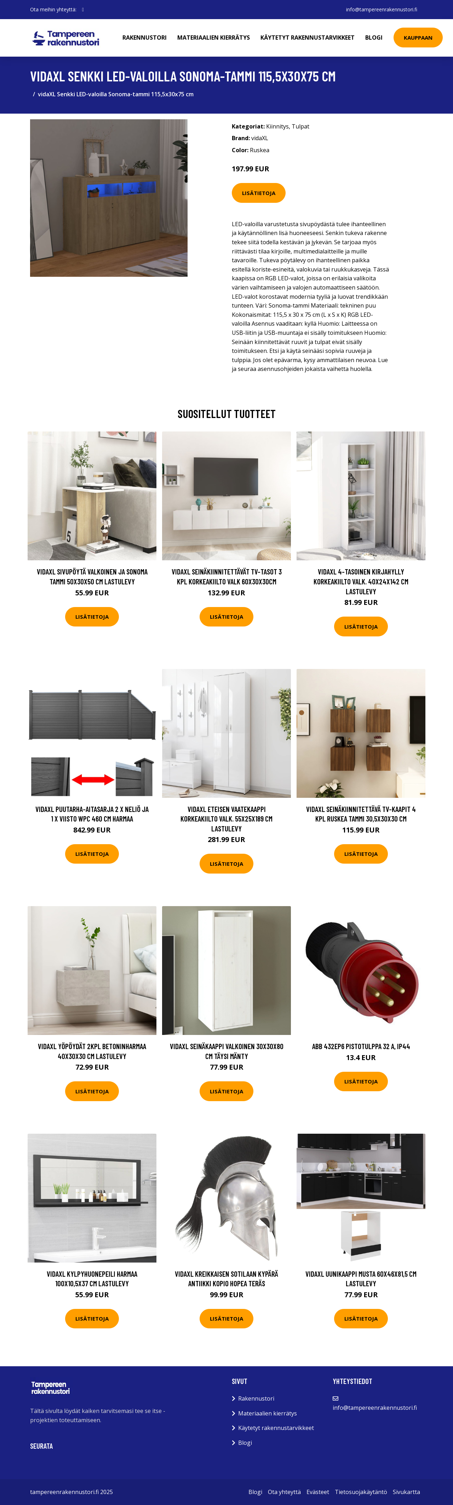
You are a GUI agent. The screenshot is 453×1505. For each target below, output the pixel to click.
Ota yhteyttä (284, 1492)
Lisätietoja (258, 192)
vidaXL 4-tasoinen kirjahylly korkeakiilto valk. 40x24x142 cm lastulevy (361, 581)
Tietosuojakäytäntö (361, 1492)
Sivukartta (406, 1492)
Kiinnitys (277, 126)
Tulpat (300, 126)
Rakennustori (144, 37)
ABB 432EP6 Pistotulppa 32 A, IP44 (361, 1046)
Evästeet (317, 1492)
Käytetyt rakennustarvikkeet (307, 37)
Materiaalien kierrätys (213, 37)
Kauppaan (418, 37)
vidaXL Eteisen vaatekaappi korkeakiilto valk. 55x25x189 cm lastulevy (226, 819)
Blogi (374, 37)
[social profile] (83, 9)
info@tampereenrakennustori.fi (381, 9)
